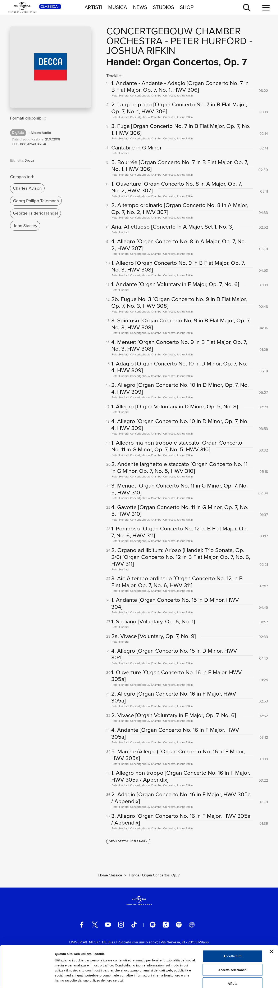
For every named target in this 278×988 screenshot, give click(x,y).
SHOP (186, 7)
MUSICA (117, 7)
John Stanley (25, 226)
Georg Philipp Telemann (36, 201)
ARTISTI (93, 7)
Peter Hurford (208, 41)
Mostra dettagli (220, 980)
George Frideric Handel (35, 213)
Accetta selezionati (232, 947)
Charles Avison (27, 188)
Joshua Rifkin (140, 50)
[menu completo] (266, 8)
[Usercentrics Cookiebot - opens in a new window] (27, 980)
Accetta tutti (232, 933)
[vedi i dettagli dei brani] (128, 841)
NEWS (140, 7)
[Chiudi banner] (271, 928)
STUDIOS (163, 7)
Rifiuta (232, 960)
